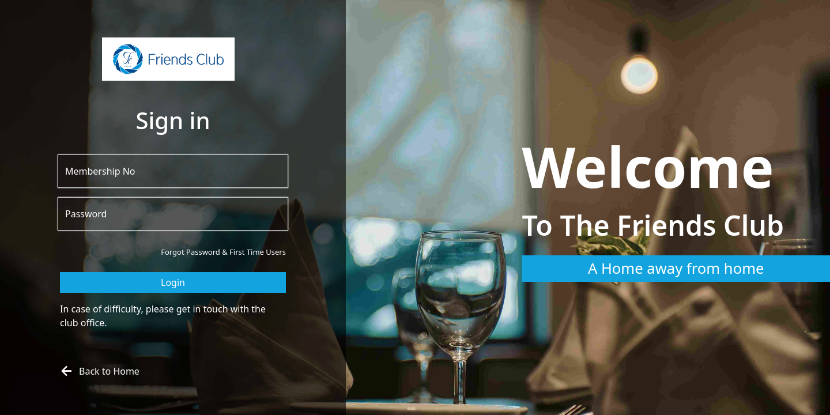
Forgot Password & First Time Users (223, 252)
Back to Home (98, 371)
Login (173, 282)
